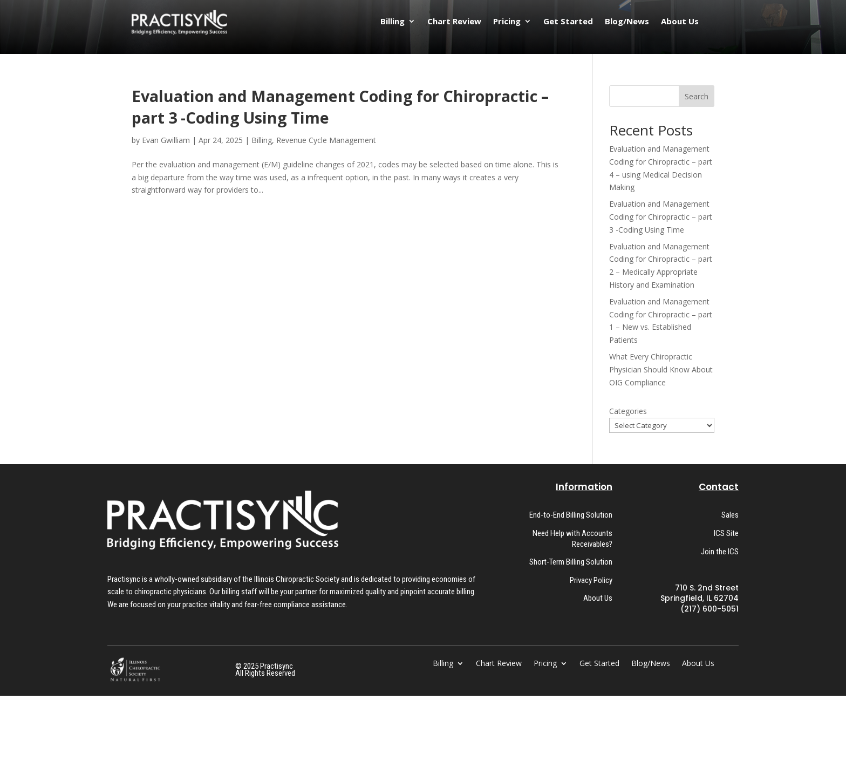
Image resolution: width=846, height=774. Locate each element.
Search (696, 96)
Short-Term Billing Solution (570, 562)
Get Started (568, 21)
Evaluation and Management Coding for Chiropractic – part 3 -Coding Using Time (660, 217)
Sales (730, 515)
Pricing (507, 21)
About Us (680, 21)
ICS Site (726, 533)
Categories (628, 411)
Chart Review (454, 21)
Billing (392, 21)
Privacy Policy (591, 580)
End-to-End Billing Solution (570, 515)
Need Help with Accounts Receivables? (572, 538)
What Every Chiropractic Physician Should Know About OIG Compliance (661, 369)
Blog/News (627, 21)
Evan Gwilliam (166, 140)
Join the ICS (720, 551)
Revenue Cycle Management (326, 140)
